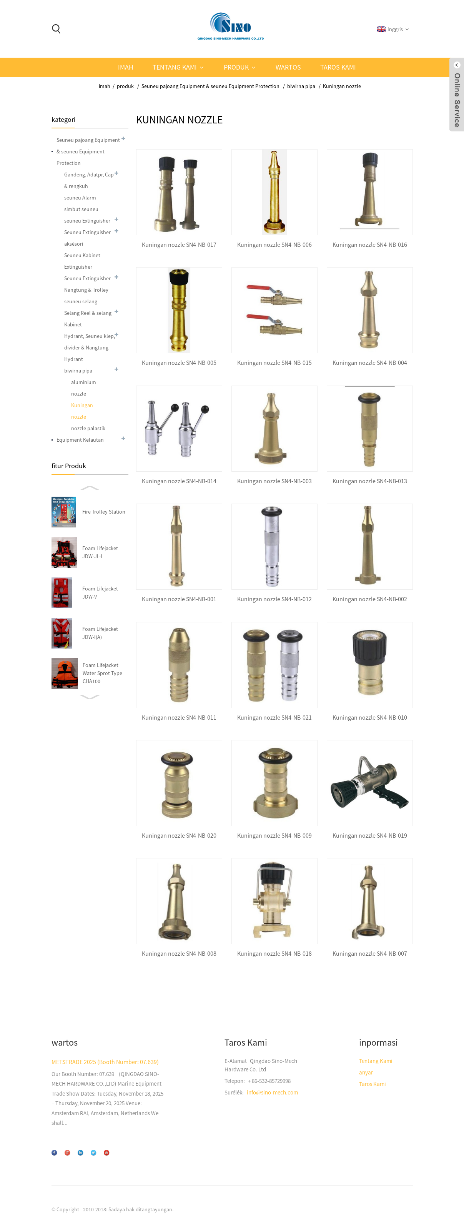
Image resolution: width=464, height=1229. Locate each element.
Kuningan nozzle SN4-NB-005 (179, 362)
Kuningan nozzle (342, 86)
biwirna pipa (301, 86)
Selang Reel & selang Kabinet (87, 318)
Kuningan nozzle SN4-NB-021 (274, 717)
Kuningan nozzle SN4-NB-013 (370, 481)
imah (125, 67)
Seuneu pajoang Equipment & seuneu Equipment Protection (210, 86)
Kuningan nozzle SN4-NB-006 (274, 244)
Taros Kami (338, 67)
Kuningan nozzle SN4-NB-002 (370, 599)
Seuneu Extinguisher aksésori (87, 238)
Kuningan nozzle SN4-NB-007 (370, 953)
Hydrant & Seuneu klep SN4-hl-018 (107, 592)
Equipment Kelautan (80, 439)
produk (236, 67)
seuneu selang (80, 301)
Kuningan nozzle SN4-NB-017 (179, 244)
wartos (288, 67)
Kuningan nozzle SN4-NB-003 (274, 481)
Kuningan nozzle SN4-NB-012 (274, 599)
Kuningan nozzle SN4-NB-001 (179, 599)
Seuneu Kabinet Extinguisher (82, 261)
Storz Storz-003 (104, 632)
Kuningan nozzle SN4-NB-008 (179, 953)
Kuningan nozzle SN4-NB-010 (370, 717)
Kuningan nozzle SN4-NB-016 (370, 244)
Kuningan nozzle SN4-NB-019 (370, 835)
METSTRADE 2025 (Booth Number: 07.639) (105, 1062)
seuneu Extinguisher (87, 220)
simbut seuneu (81, 209)
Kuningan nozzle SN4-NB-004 (370, 362)
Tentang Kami (175, 67)
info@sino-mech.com (272, 1092)
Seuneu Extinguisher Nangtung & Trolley (87, 284)
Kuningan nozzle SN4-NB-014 (179, 481)
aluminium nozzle (83, 388)
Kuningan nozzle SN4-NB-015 (274, 362)
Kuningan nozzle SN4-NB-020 (179, 835)
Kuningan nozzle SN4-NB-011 (179, 717)
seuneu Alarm (80, 197)
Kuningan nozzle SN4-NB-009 (274, 835)
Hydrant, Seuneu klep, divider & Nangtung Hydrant (89, 348)
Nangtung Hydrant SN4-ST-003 (105, 552)
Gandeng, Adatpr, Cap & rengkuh (89, 180)
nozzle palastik (88, 428)
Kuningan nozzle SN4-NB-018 (274, 953)
